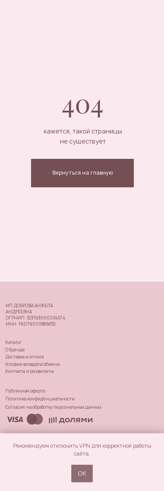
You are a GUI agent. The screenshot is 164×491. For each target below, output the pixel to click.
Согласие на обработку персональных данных (53, 407)
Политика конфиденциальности (40, 399)
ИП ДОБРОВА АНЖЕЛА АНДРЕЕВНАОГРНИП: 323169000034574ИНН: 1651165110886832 (35, 315)
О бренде (15, 350)
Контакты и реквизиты (29, 371)
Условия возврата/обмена (32, 364)
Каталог (13, 342)
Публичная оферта (25, 391)
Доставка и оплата (24, 357)
